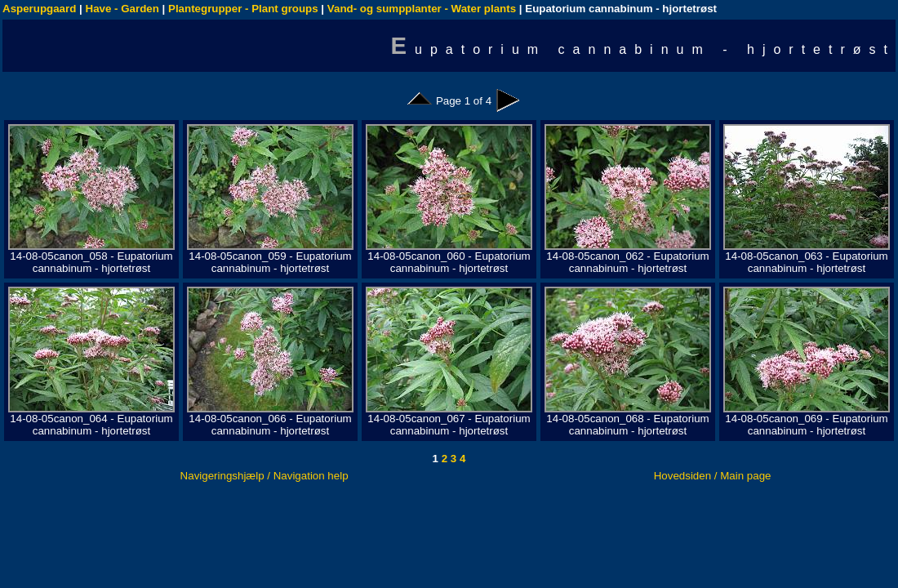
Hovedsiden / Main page (712, 476)
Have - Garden (122, 8)
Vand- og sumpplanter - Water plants (421, 8)
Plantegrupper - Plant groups (243, 8)
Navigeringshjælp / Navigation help (264, 476)
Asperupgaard (39, 8)
